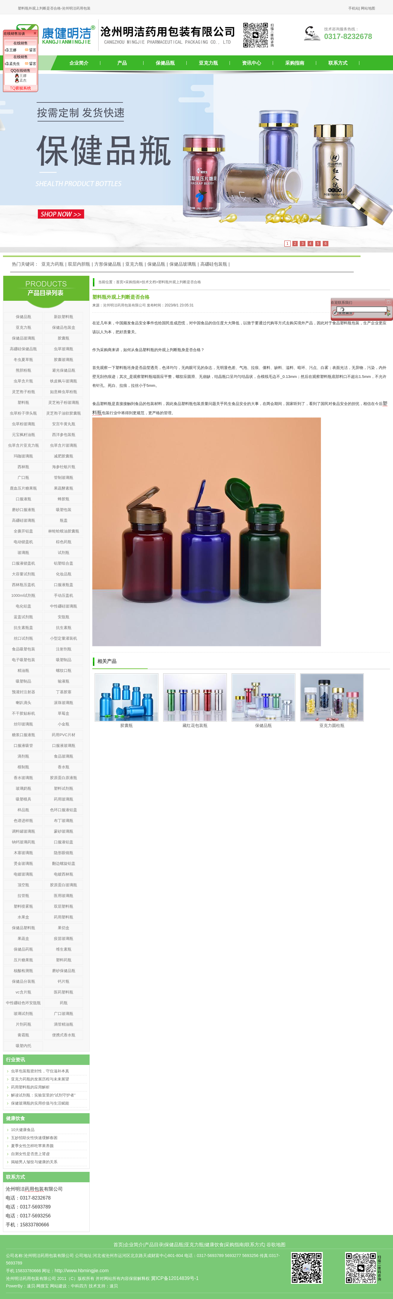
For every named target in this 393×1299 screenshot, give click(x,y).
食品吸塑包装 (23, 649)
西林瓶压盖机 (23, 584)
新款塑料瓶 (63, 316)
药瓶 (64, 1003)
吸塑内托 (23, 1045)
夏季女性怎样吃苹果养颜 (32, 1146)
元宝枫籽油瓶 (23, 434)
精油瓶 (23, 670)
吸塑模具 (23, 799)
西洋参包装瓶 (63, 434)
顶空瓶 (23, 885)
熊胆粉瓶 (23, 370)
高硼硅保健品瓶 (23, 349)
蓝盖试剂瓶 (23, 617)
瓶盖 (64, 520)
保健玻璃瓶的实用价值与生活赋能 (40, 1103)
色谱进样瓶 (23, 820)
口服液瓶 (23, 499)
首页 (118, 1244)
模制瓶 (23, 767)
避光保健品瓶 (63, 370)
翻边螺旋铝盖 (63, 863)
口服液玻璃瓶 (63, 745)
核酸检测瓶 (23, 970)
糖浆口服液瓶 (23, 735)
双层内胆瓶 (79, 264)
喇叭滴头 (23, 702)
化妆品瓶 (63, 574)
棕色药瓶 (63, 542)
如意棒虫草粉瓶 (63, 392)
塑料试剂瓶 (63, 788)
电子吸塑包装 (23, 660)
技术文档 (149, 282)
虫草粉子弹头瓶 (23, 413)
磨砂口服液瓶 (23, 509)
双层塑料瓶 (63, 906)
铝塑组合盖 (63, 563)
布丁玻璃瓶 (63, 820)
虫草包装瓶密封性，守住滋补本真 (40, 1071)
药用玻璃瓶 (63, 799)
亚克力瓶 (208, 63)
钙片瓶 (63, 981)
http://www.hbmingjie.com (81, 1270)
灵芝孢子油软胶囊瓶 (63, 413)
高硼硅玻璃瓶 (23, 520)
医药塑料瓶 (63, 992)
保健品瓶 (165, 63)
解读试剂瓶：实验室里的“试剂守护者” (43, 1095)
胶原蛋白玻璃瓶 (63, 885)
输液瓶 (63, 681)
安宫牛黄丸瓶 (63, 424)
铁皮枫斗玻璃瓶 (63, 381)
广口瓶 (23, 477)
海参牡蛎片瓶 (63, 467)
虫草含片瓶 (23, 381)
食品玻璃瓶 (63, 756)
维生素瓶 (63, 949)
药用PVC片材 (63, 735)
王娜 (20, 76)
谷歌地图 (276, 1244)
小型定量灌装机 (63, 638)
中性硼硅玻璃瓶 (63, 606)
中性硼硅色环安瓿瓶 (23, 1003)
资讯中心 (251, 63)
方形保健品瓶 (107, 264)
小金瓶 (63, 724)
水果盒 (23, 917)
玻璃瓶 (23, 552)
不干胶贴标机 (23, 713)
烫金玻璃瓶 (23, 863)
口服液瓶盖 (63, 584)
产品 (122, 63)
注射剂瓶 (63, 649)
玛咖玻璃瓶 (23, 456)
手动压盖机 (63, 595)
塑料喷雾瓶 (23, 906)
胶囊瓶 (126, 725)
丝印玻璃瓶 (23, 724)
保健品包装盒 (63, 327)
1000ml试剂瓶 (23, 595)
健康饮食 (214, 1244)
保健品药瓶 (23, 949)
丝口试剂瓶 (23, 638)
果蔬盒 (23, 938)
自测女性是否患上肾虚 (30, 1154)
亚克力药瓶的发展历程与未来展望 (40, 1079)
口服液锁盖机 (23, 563)
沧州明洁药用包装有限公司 (124, 305)
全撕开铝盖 (23, 531)
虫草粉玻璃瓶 (23, 424)
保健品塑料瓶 (23, 928)
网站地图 (368, 8)
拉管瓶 (23, 895)
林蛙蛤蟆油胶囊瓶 (63, 531)
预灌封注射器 (23, 692)
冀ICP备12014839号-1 (175, 1278)
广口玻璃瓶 (63, 1013)
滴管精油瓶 (63, 1024)
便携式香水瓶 (63, 1035)
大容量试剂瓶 (23, 574)
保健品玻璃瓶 (182, 264)
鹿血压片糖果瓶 (23, 488)
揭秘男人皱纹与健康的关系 (34, 1162)
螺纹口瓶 (63, 670)
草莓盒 (63, 713)
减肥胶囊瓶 (63, 456)
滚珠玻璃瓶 (63, 702)
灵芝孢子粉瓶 (23, 392)
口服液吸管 (23, 745)
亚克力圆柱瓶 (331, 725)
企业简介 (78, 63)
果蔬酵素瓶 (63, 488)
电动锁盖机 (23, 542)
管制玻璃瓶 (63, 477)
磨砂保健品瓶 (63, 970)
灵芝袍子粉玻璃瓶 (63, 402)
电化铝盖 (23, 606)
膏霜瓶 (23, 1035)
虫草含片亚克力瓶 (23, 445)
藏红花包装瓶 (195, 725)
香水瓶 (63, 767)
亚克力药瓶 (52, 264)
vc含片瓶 (23, 992)
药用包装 (34, 1188)
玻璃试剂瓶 (23, 1013)
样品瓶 (23, 810)
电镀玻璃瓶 (23, 874)
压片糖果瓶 (23, 960)
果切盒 (63, 928)
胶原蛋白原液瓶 (63, 777)
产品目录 (153, 1244)
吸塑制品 (63, 660)
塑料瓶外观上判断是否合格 (179, 282)
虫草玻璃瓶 (63, 349)
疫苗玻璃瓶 (63, 938)
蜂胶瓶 (63, 499)
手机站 (353, 8)
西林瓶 (23, 467)
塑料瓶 (23, 402)
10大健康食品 (23, 1129)
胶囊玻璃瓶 (63, 359)
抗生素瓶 (63, 627)
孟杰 (20, 80)
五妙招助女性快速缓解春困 (34, 1138)
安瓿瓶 (63, 617)
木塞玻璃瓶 (23, 853)
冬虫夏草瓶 (23, 359)
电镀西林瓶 (63, 874)
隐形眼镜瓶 (63, 853)
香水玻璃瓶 (23, 777)
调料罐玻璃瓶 (23, 831)
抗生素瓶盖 (23, 627)
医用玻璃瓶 (63, 895)
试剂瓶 (63, 552)
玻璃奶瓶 (23, 788)
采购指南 (294, 63)
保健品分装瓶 (23, 981)
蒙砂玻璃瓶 (63, 831)
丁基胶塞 (63, 692)
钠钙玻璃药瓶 (23, 842)
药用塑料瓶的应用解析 (30, 1087)
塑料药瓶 (63, 960)
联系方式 (337, 63)
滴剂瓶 (23, 756)
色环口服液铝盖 (63, 810)
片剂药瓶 (23, 1024)
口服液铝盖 (63, 842)
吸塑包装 (63, 509)
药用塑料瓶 (63, 917)
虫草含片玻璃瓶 (63, 445)
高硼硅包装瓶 (213, 264)
